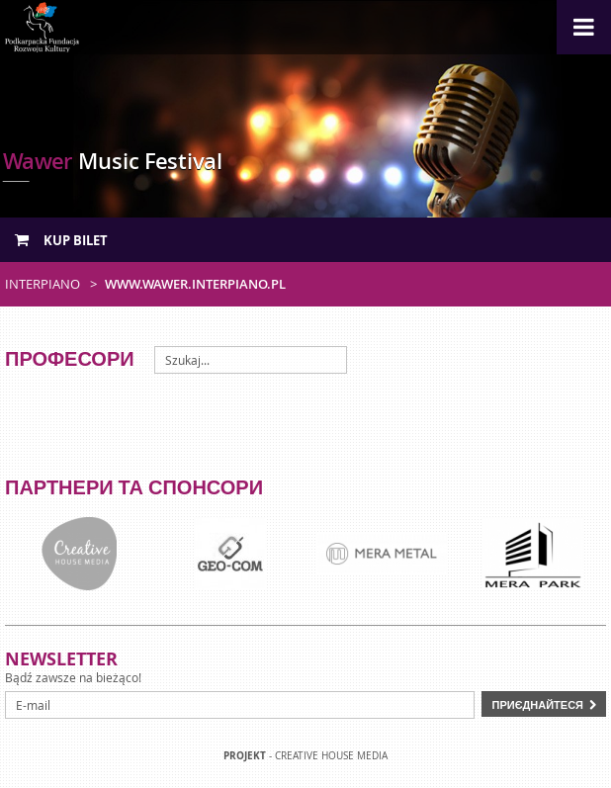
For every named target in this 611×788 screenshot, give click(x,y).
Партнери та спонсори (134, 487)
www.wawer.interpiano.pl (195, 284)
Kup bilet (61, 240)
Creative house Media (331, 755)
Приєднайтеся (537, 704)
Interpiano (42, 284)
